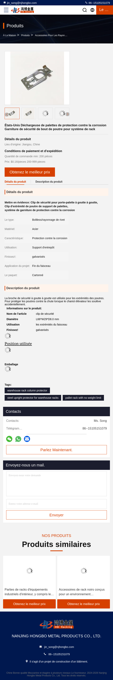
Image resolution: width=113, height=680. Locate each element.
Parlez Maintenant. (56, 450)
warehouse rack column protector (27, 390)
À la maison (9, 35)
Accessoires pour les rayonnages (53, 35)
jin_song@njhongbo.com (20, 2)
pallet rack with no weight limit (83, 397)
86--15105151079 (97, 2)
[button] (67, 114)
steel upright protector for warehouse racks (32, 397)
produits (25, 35)
